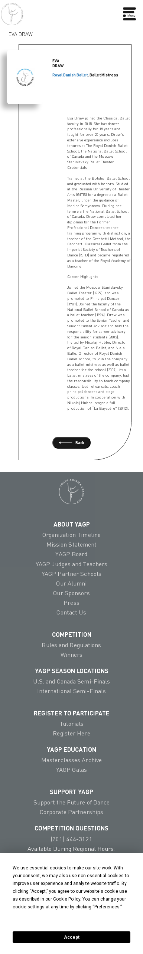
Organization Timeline (71, 534)
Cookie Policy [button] (66, 899)
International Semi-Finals (71, 691)
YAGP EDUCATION (71, 749)
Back (71, 442)
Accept (71, 937)
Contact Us (71, 612)
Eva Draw (21, 32)
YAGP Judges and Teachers (72, 564)
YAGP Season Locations (71, 670)
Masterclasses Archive (71, 760)
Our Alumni (71, 583)
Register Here (71, 733)
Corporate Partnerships (71, 812)
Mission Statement (71, 544)
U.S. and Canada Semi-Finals (71, 681)
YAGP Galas (71, 769)
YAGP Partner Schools (71, 573)
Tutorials (71, 723)
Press (71, 602)
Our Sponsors (71, 593)
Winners (72, 654)
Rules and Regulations (71, 645)
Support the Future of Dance (71, 802)
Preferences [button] (107, 906)
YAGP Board (71, 554)
